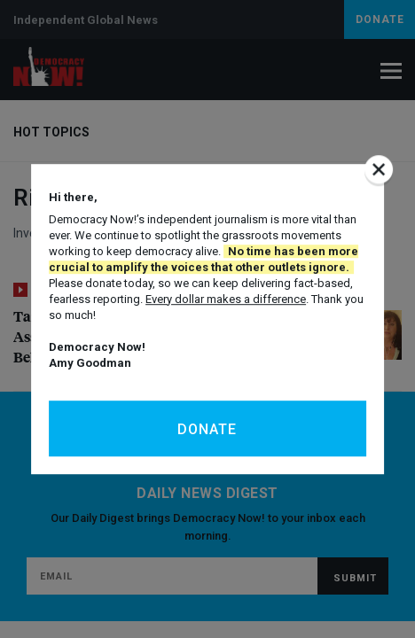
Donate (207, 429)
